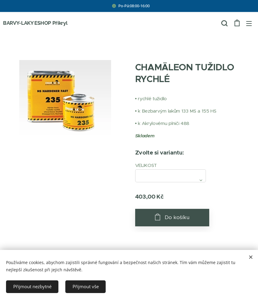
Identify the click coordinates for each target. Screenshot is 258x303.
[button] (224, 23)
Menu (249, 23)
